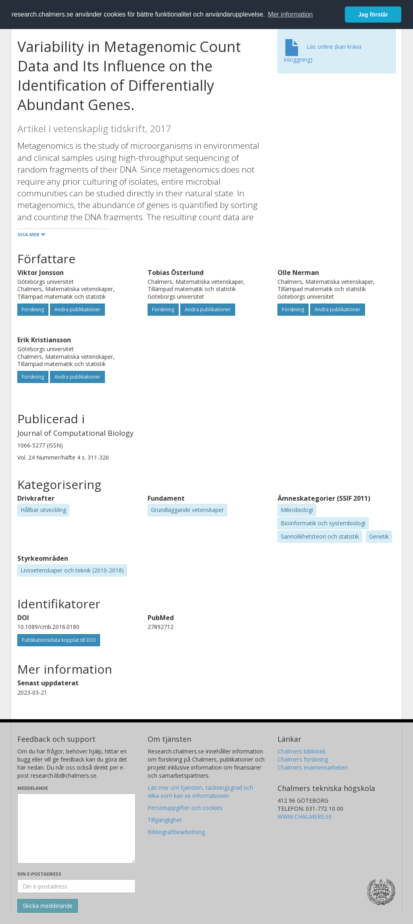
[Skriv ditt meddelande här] (76, 828)
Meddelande (32, 788)
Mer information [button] (290, 14)
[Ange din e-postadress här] (76, 886)
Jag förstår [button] (373, 14)
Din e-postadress (39, 874)
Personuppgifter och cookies (185, 808)
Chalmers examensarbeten (312, 767)
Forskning (33, 309)
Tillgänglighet (165, 820)
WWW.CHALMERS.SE (304, 816)
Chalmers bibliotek (301, 751)
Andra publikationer (77, 309)
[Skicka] (47, 906)
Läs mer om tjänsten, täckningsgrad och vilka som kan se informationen (200, 791)
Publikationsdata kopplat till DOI (59, 640)
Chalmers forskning (302, 759)
